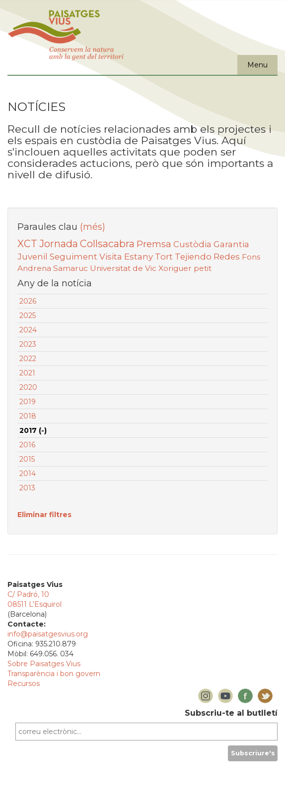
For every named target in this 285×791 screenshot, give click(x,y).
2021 (27, 373)
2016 (27, 444)
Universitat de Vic (123, 268)
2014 (27, 473)
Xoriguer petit (185, 268)
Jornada (58, 244)
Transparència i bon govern (53, 673)
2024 (28, 329)
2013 (27, 487)
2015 (27, 459)
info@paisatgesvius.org (47, 634)
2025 (27, 315)
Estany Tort (148, 257)
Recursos (23, 683)
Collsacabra (107, 244)
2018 (27, 416)
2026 (27, 301)
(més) (92, 226)
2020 (28, 387)
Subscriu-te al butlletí (231, 713)
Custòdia (192, 244)
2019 (27, 401)
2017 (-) (33, 430)
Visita (110, 257)
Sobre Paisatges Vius (43, 663)
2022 (27, 358)
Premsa (154, 244)
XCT (27, 244)
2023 (27, 344)
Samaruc (70, 268)
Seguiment (73, 257)
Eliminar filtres (44, 514)
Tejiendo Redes (207, 257)
